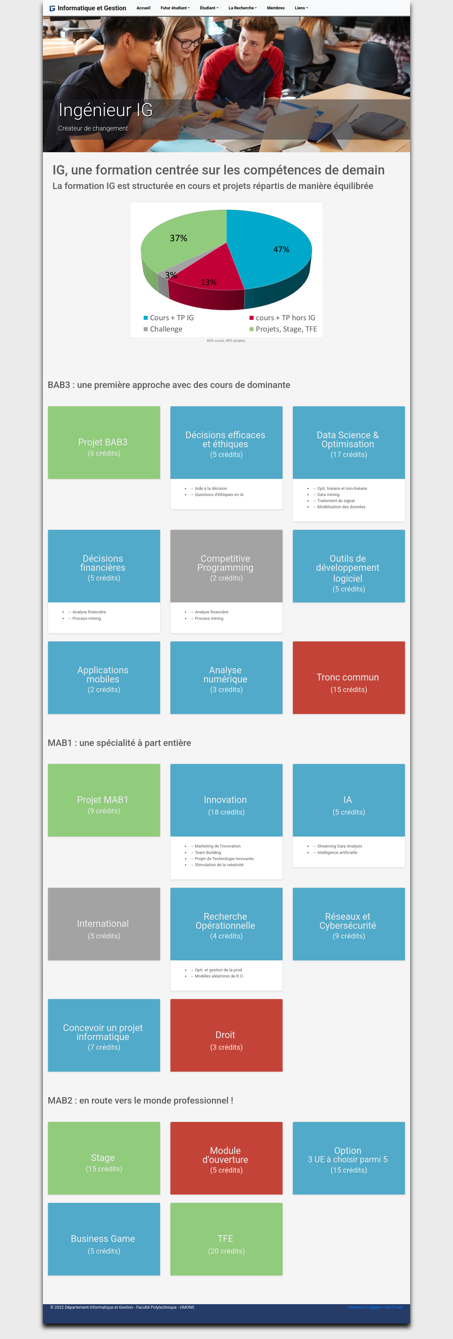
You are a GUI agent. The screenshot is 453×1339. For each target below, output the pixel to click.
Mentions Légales (365, 1307)
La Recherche (241, 7)
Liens (300, 7)
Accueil (145, 7)
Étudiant (208, 7)
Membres (275, 7)
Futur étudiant (174, 7)
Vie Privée (394, 1307)
